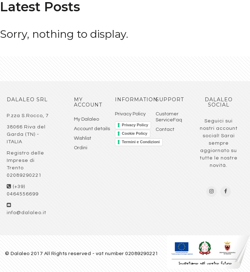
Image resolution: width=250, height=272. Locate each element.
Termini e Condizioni (141, 142)
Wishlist (82, 138)
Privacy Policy (130, 113)
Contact (165, 129)
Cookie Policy (134, 133)
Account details (92, 128)
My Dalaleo (86, 119)
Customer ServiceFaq (169, 116)
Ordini (80, 147)
